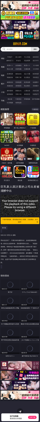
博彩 (2, 58)
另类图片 (36, 86)
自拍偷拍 (18, 65)
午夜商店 (18, 99)
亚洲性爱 (10, 74)
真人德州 (18, 57)
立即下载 (32, 417)
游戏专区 (36, 57)
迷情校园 (10, 94)
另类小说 (18, 94)
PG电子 (9, 57)
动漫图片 (36, 82)
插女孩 (10, 99)
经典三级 (18, 77)
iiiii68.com (20, 44)
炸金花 (18, 61)
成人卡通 (27, 74)
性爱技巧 (36, 94)
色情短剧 (18, 103)
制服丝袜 (10, 77)
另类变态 (36, 77)
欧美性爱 (36, 74)
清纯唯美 (18, 86)
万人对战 (27, 57)
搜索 (35, 49)
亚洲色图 (18, 82)
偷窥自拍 (10, 82)
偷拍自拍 (18, 74)
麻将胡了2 (10, 61)
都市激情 (10, 91)
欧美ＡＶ (27, 65)
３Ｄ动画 (36, 65)
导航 (2, 100)
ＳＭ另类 (36, 69)
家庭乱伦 (18, 91)
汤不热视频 (35, 99)
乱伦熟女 (27, 77)
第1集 (4, 228)
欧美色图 (27, 82)
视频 (2, 67)
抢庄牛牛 (36, 61)
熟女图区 (27, 86)
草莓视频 (27, 99)
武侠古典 (36, 91)
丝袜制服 (18, 69)
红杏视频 (10, 103)
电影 (2, 75)
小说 (2, 92)
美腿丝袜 (10, 86)
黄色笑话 (27, 94)
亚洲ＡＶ (10, 65)
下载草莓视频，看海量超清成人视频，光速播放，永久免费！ (20, 220)
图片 (2, 84)
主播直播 (27, 69)
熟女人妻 (10, 69)
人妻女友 (27, 91)
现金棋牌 (27, 61)
